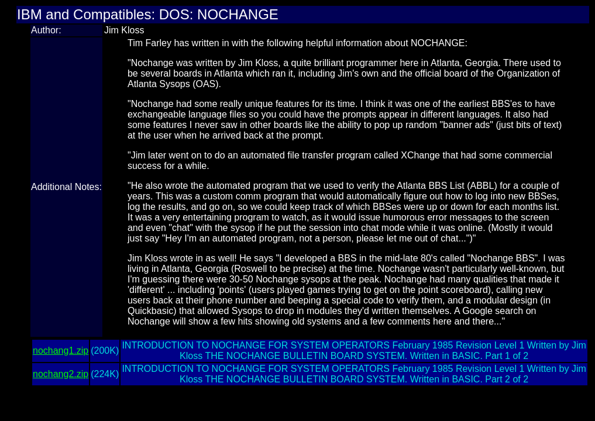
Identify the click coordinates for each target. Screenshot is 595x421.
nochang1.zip (60, 351)
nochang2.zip (60, 374)
